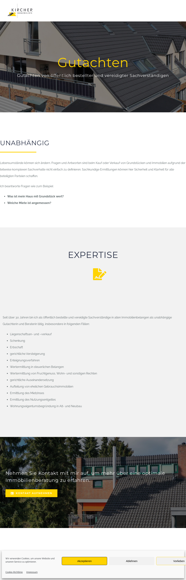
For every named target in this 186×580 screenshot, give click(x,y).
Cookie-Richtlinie (14, 572)
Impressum (32, 572)
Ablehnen (131, 561)
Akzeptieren (84, 561)
